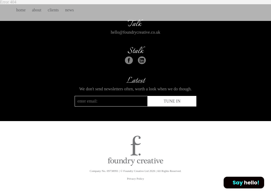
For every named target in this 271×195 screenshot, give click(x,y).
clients (53, 10)
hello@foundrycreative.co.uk (135, 32)
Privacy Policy (135, 178)
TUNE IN (172, 101)
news (69, 10)
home (21, 10)
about (37, 10)
